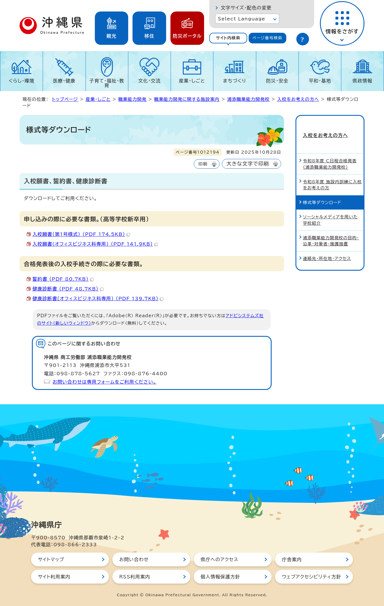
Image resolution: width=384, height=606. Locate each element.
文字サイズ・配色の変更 (246, 7)
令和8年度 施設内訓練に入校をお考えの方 (332, 175)
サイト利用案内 (54, 576)
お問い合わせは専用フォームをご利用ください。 (104, 382)
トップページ (65, 99)
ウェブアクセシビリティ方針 (311, 576)
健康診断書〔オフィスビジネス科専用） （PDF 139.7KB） (97, 298)
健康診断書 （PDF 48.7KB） (67, 288)
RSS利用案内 (134, 576)
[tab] (228, 38)
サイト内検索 (228, 38)
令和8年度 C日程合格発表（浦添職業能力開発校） (330, 154)
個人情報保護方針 (220, 576)
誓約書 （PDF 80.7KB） (62, 279)
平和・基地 (320, 80)
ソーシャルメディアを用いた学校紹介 (330, 210)
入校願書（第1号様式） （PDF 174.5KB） (81, 234)
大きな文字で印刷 (247, 163)
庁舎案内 (292, 559)
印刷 (202, 164)
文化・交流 (149, 80)
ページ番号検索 (267, 38)
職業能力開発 (132, 99)
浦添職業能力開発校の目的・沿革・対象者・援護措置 (331, 231)
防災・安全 (277, 80)
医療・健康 (64, 80)
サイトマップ (51, 559)
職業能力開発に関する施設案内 (187, 99)
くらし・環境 (21, 80)
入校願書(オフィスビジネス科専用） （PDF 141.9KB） (95, 244)
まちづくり (234, 80)
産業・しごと (192, 80)
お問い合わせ (134, 559)
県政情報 (363, 80)
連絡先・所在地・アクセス (327, 249)
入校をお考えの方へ (298, 99)
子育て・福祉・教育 (106, 83)
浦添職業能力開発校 (248, 99)
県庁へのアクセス (219, 559)
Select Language (241, 18)
